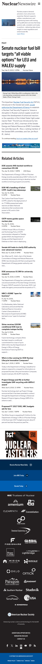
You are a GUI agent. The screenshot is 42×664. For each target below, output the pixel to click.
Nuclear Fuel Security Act (23, 102)
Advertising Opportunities (21, 633)
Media (32, 660)
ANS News (27, 171)
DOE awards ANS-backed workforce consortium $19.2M (17, 166)
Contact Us (21, 639)
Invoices (27, 660)
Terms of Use (20, 660)
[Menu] (38, 3)
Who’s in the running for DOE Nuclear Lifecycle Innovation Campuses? (17, 359)
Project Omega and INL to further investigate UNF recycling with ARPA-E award (18, 382)
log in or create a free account (26, 138)
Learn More (21, 34)
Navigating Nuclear (21, 636)
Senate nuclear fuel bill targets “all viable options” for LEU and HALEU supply (21, 56)
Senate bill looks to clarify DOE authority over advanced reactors (19, 248)
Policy (4, 43)
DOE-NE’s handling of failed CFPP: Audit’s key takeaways (14, 188)
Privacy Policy (11, 660)
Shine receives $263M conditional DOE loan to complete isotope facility (12, 326)
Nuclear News (28, 70)
